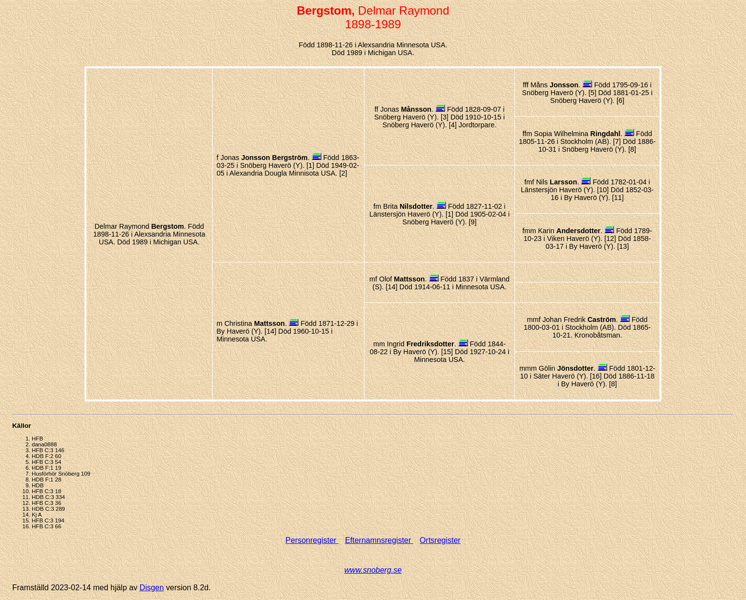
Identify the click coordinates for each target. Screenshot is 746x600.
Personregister (312, 540)
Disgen (152, 587)
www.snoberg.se (373, 570)
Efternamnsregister (379, 540)
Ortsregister (440, 540)
